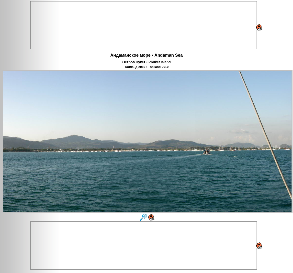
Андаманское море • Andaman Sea (146, 55)
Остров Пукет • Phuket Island (146, 62)
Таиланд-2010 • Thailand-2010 (146, 67)
